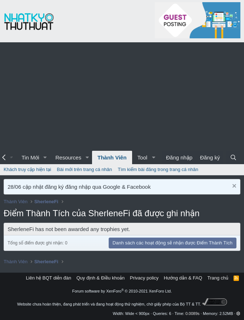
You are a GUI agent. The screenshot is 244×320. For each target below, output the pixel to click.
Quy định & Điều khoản (101, 278)
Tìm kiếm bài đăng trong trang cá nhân (158, 169)
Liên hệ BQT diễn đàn (48, 278)
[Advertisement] (122, 96)
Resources (68, 157)
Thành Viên (112, 157)
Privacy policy (144, 278)
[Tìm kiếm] (233, 157)
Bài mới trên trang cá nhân (84, 169)
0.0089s (193, 313)
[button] (45, 157)
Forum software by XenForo (122, 291)
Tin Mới (30, 157)
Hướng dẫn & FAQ (183, 278)
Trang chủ (218, 278)
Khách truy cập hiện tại (27, 169)
